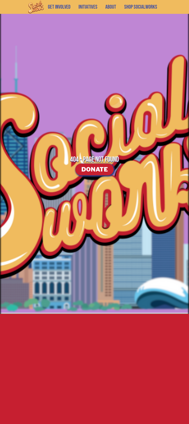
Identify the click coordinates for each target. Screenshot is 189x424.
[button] (87, 7)
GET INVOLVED (59, 7)
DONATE (94, 169)
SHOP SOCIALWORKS (140, 7)
